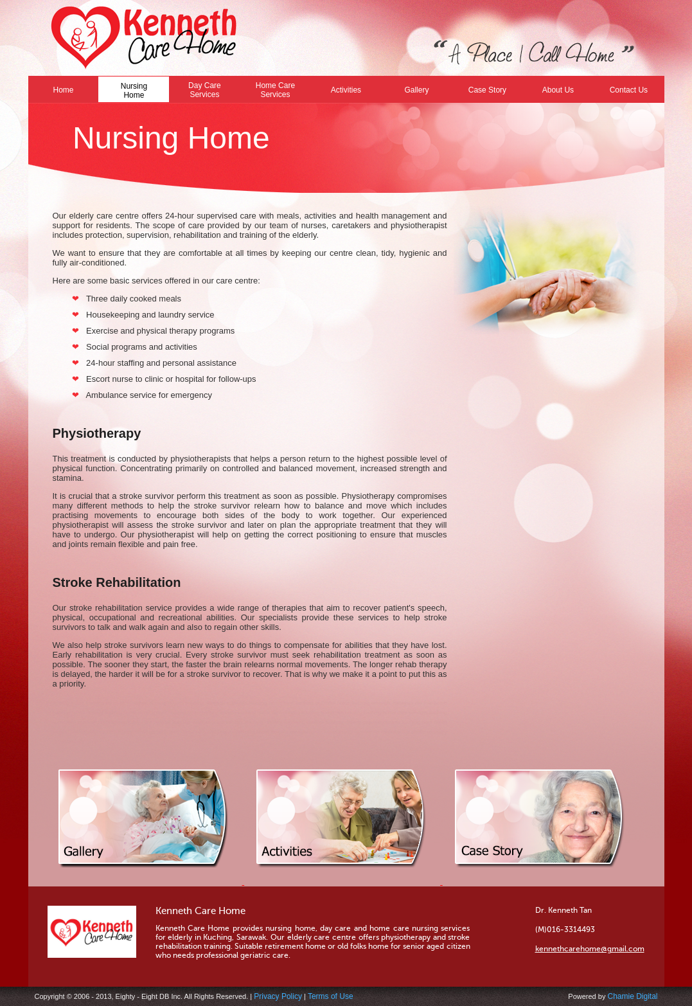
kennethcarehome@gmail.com (589, 948)
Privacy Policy (278, 996)
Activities (346, 89)
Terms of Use (330, 996)
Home (63, 89)
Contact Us (629, 89)
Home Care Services (275, 90)
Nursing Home (134, 91)
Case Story (487, 89)
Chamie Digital (632, 996)
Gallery (416, 89)
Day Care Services (204, 90)
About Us (558, 89)
